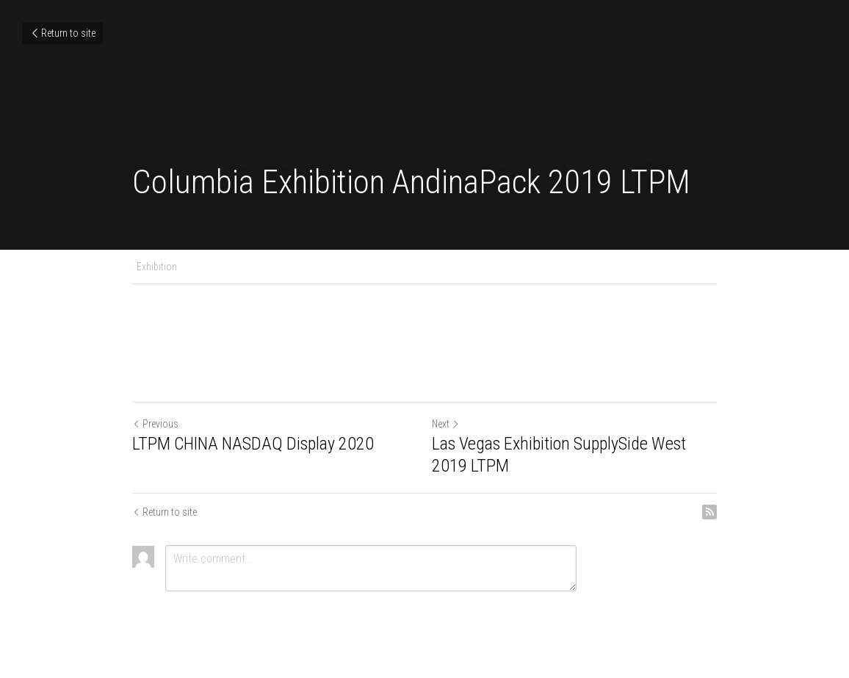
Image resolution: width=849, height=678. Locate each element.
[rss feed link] (709, 512)
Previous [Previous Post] (155, 424)
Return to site (62, 33)
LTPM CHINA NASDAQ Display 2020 (253, 443)
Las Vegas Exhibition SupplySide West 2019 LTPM (559, 454)
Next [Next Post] (446, 424)
